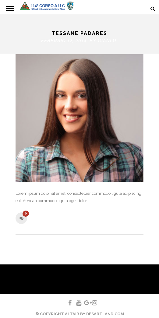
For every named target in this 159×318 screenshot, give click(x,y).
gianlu (107, 39)
